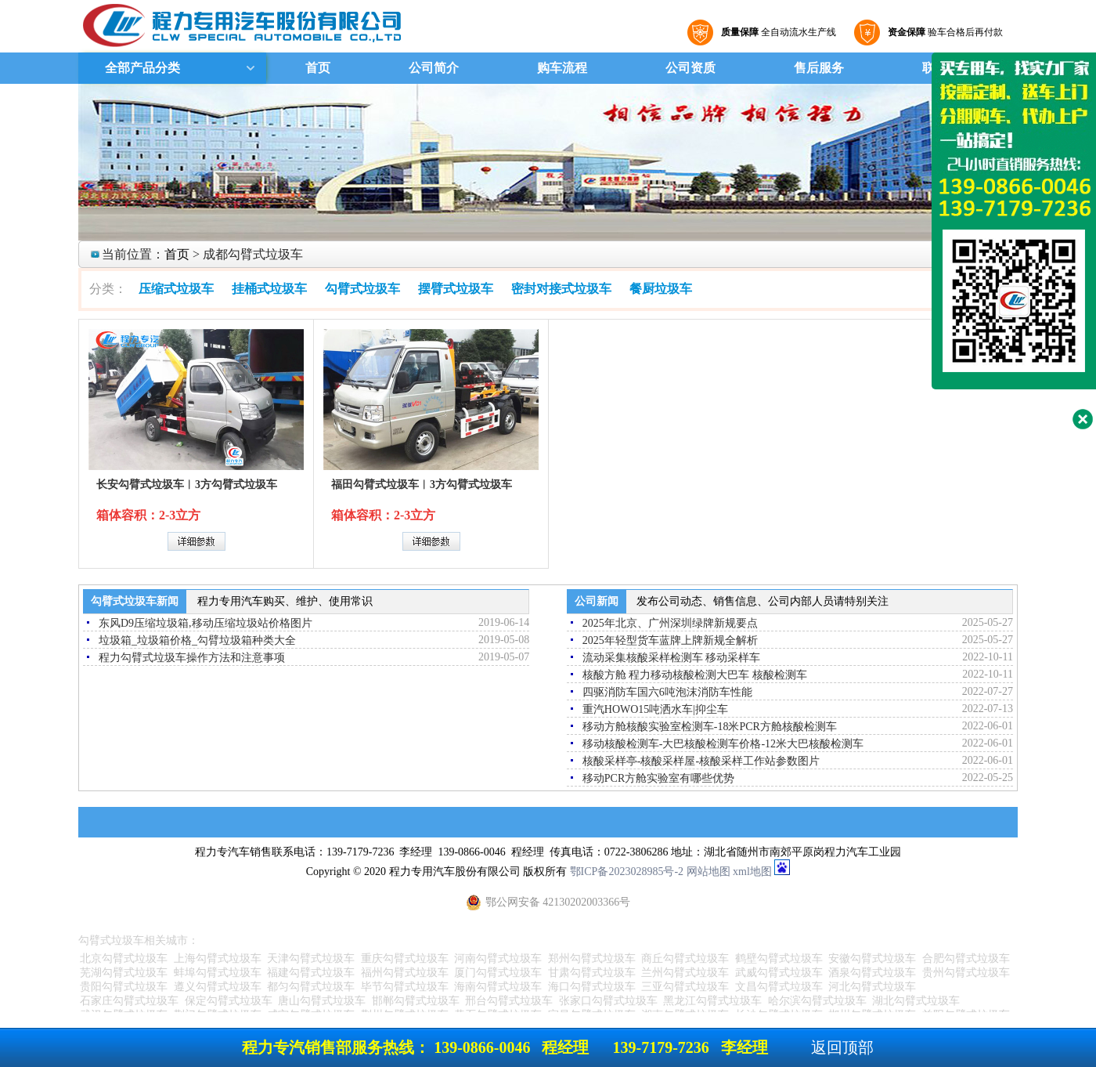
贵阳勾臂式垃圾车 (124, 987)
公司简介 (434, 67)
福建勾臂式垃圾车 (311, 972)
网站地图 (708, 871)
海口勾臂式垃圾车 (592, 987)
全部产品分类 (141, 67)
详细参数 (196, 541)
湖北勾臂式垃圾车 (916, 1001)
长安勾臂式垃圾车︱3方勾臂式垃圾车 (186, 484)
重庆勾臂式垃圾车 (405, 958)
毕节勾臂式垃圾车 (405, 987)
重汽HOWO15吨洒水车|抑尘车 (655, 709)
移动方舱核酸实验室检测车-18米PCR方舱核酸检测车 (709, 726)
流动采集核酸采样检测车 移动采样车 (671, 658)
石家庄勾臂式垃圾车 (129, 1001)
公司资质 (690, 67)
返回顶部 (842, 1047)
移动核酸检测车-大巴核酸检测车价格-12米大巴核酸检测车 (722, 744)
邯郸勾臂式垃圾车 (416, 1001)
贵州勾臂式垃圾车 (966, 972)
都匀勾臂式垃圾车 (311, 987)
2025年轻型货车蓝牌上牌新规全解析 (670, 640)
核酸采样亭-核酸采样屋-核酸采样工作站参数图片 (701, 761)
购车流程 (562, 67)
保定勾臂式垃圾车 (228, 1001)
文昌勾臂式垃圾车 (779, 987)
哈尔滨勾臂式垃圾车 (817, 1001)
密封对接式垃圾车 (561, 288)
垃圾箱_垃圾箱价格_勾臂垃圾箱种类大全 (197, 640)
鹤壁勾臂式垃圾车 (779, 958)
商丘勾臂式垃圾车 (685, 958)
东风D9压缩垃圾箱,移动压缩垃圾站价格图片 (205, 623)
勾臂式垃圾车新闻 (134, 601)
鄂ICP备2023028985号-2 (626, 871)
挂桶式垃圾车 (269, 288)
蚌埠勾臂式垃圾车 (217, 972)
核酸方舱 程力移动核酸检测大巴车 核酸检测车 (694, 675)
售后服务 (819, 67)
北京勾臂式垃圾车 (124, 958)
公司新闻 (596, 601)
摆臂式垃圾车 (455, 288)
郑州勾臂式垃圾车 (592, 958)
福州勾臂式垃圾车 (405, 972)
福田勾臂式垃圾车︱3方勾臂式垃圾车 (421, 484)
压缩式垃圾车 (176, 288)
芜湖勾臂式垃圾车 (124, 972)
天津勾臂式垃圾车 (311, 958)
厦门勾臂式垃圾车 (498, 972)
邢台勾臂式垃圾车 (509, 1001)
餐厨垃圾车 (660, 288)
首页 (317, 67)
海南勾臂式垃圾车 (498, 987)
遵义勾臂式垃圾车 (217, 987)
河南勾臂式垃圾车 (498, 958)
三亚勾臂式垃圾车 (685, 987)
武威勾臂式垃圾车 (779, 972)
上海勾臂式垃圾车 (217, 958)
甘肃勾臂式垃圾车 (592, 972)
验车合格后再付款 (943, 32)
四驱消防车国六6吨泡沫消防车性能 (667, 692)
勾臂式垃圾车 (362, 288)
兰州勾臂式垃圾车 (685, 972)
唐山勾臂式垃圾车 (322, 1001)
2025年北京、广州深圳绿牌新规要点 (670, 623)
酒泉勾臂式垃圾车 (872, 972)
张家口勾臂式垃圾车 (608, 1001)
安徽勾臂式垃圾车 (872, 958)
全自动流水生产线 (776, 32)
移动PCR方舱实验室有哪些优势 (658, 778)
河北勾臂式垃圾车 (872, 987)
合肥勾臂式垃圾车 (966, 958)
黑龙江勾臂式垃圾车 (712, 1001)
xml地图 (752, 871)
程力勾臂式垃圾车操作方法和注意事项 (192, 658)
